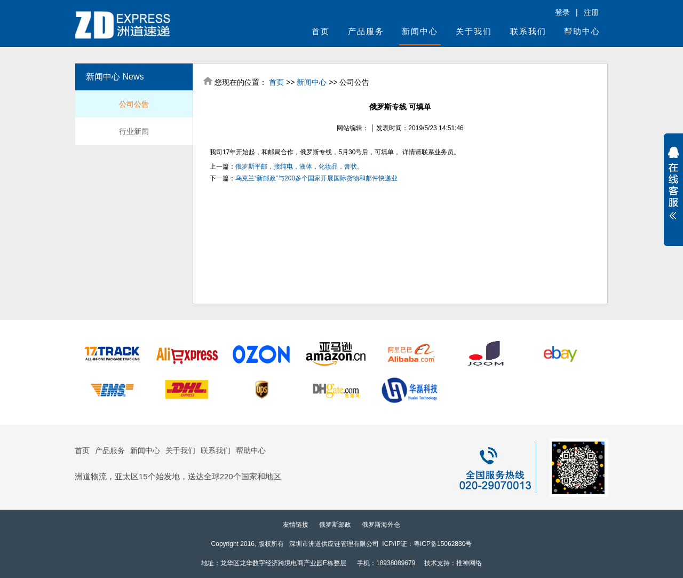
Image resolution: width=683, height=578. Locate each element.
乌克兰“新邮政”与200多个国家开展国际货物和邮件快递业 (316, 178)
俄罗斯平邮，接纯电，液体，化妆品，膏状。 (299, 166)
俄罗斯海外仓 (381, 524)
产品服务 (366, 31)
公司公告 (134, 104)
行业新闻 (134, 131)
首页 (321, 31)
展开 (673, 183)
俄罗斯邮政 (335, 524)
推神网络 (469, 563)
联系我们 (528, 31)
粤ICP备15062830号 (443, 544)
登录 (562, 12)
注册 (591, 12)
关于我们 (474, 31)
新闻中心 (420, 31)
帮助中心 (582, 31)
